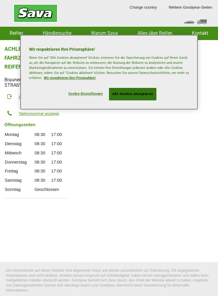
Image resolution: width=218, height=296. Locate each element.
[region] (109, 72)
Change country (143, 7)
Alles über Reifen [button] (154, 33)
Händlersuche (57, 33)
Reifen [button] (16, 33)
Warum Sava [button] (104, 33)
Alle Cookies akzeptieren (132, 94)
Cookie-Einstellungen (85, 94)
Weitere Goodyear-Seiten (190, 7)
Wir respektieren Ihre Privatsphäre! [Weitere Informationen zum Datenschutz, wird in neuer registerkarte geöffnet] (70, 78)
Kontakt (200, 33)
